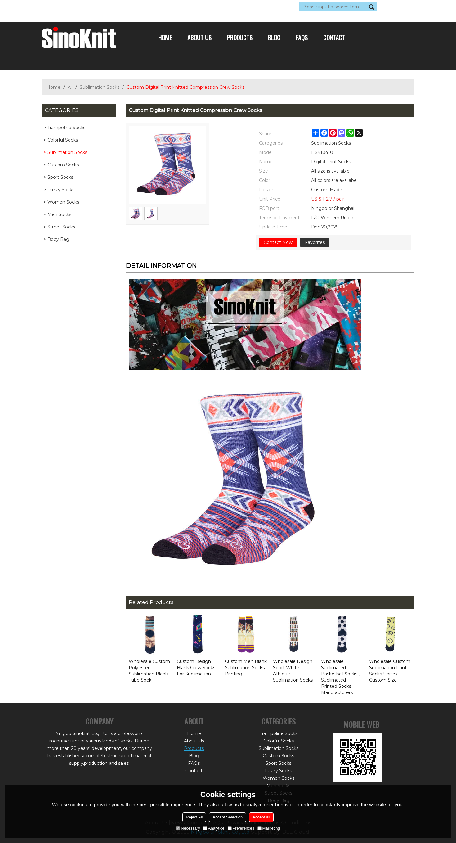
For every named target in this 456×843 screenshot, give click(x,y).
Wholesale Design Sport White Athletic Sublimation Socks (293, 671)
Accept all (261, 817)
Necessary (188, 828)
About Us (199, 37)
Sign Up (99, 7)
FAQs (302, 37)
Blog (274, 37)
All (70, 87)
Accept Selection (227, 817)
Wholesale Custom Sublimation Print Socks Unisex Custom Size (389, 671)
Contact (334, 37)
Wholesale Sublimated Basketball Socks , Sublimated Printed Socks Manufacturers (340, 677)
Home (165, 37)
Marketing (268, 828)
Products (240, 37)
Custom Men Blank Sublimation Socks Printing (246, 668)
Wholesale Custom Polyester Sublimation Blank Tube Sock (149, 671)
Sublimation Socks (99, 87)
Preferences (241, 828)
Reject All (194, 817)
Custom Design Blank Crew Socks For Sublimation (196, 668)
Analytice (214, 828)
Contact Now (278, 242)
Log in (80, 7)
